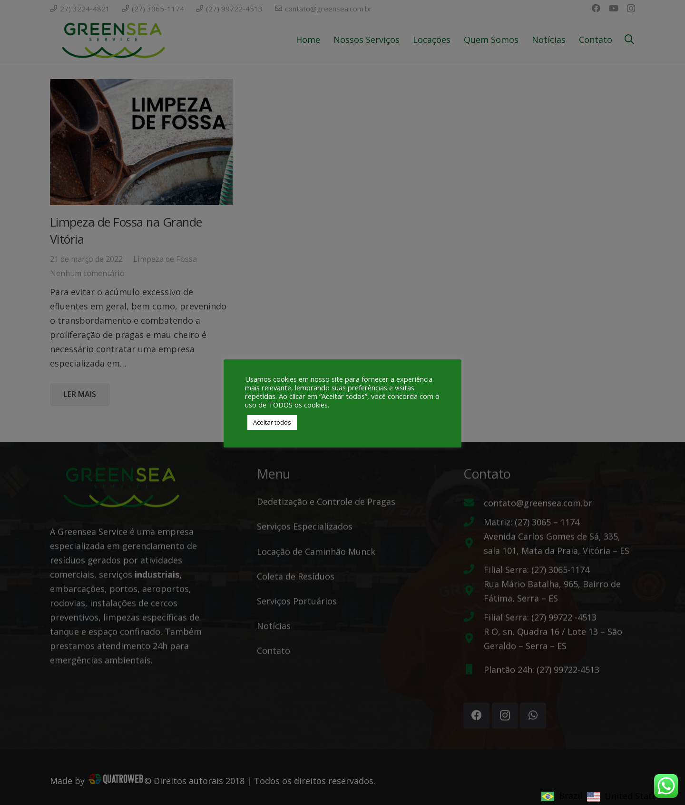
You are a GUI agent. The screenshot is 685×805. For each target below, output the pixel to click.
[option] (624, 797)
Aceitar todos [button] (272, 422)
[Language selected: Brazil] (603, 795)
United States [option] (633, 796)
